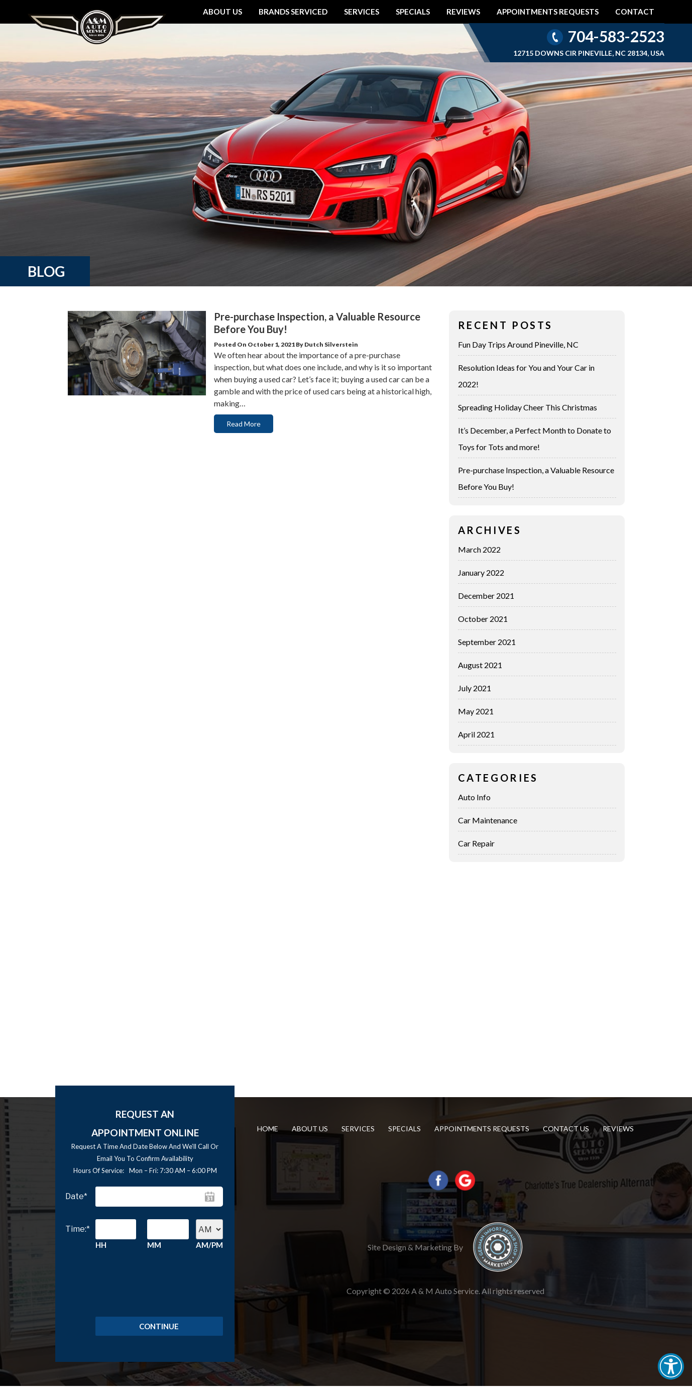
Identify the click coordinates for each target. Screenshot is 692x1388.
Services (361, 11)
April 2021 (476, 734)
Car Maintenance (487, 820)
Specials (413, 11)
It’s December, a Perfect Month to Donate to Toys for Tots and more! (534, 438)
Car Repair (476, 843)
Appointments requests (548, 11)
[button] (670, 1366)
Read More (243, 423)
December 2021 (486, 595)
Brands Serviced (293, 11)
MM (154, 1244)
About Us (222, 11)
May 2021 (476, 711)
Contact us (566, 1128)
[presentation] (156, 1281)
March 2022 (479, 549)
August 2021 (480, 665)
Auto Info (474, 797)
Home (267, 1128)
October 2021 (483, 618)
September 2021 (487, 642)
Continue (159, 1327)
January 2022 (481, 572)
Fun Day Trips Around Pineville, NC (518, 344)
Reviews (463, 11)
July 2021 (474, 688)
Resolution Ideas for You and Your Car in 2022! (526, 376)
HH (100, 1244)
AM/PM (209, 1244)
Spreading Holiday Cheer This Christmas (527, 407)
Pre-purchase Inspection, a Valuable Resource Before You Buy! (536, 478)
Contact (634, 11)
